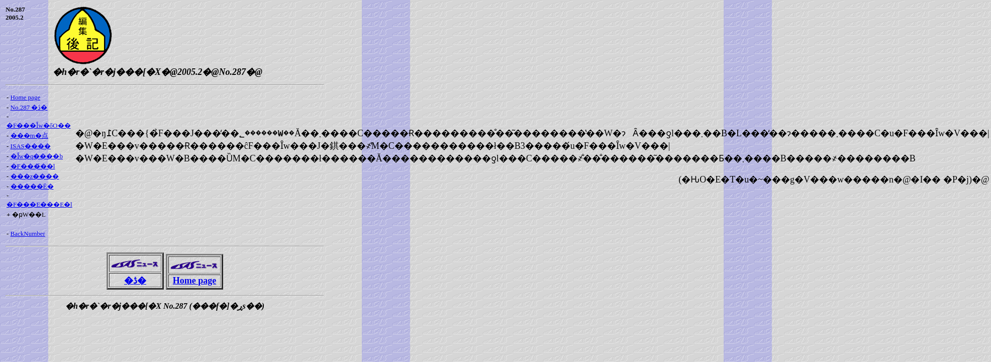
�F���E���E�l (39, 204)
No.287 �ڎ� (29, 107)
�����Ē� (32, 186)
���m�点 (29, 135)
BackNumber (28, 233)
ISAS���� (31, 146)
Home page (26, 97)
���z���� (35, 176)
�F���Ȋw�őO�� (39, 125)
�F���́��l (33, 166)
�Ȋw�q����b (37, 156)
